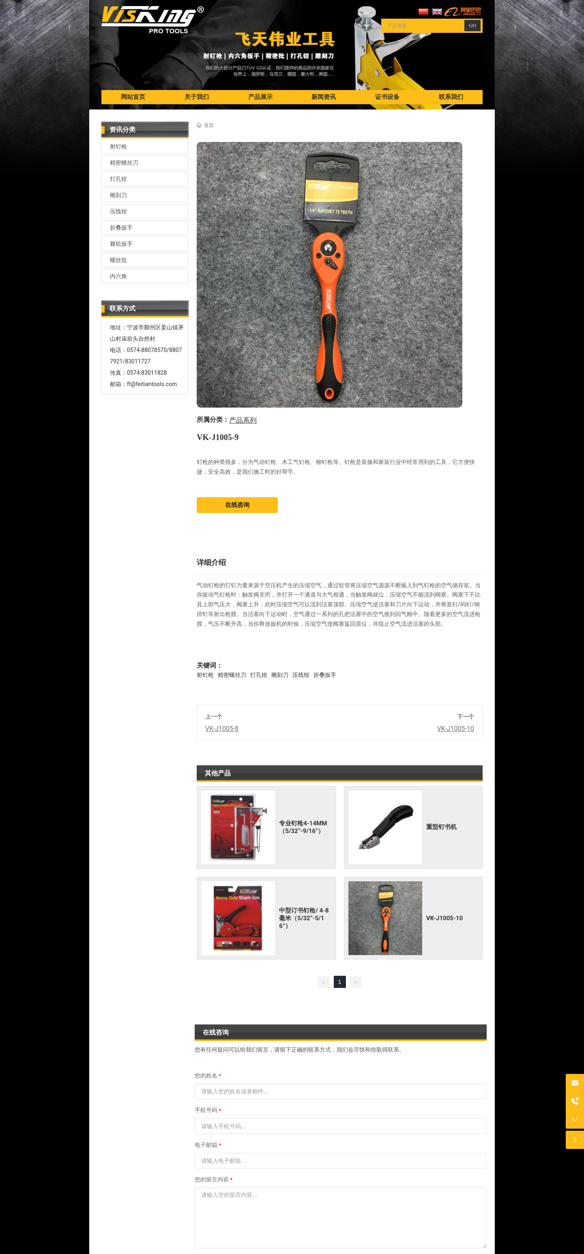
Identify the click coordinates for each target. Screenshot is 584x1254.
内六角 (118, 276)
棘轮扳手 (121, 243)
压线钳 (118, 211)
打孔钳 (118, 179)
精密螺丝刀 (124, 162)
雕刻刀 (118, 195)
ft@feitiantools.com (152, 384)
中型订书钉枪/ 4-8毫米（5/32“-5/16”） (303, 918)
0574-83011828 (147, 372)
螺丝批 (118, 260)
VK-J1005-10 (455, 728)
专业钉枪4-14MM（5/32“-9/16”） (303, 827)
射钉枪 (118, 146)
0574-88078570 (147, 350)
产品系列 (243, 420)
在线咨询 (237, 505)
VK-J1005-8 (221, 728)
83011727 (137, 361)
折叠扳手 (121, 227)
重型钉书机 (441, 827)
